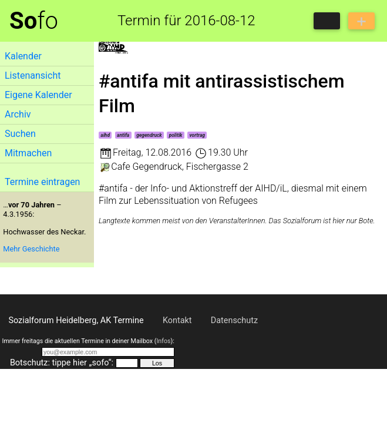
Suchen (20, 133)
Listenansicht (32, 75)
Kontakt (177, 320)
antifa (123, 135)
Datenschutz (234, 320)
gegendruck (148, 135)
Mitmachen (28, 153)
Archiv (18, 114)
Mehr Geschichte (31, 248)
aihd (105, 135)
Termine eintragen (42, 181)
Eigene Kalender (38, 94)
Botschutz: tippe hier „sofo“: (61, 363)
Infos (163, 341)
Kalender (23, 56)
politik (176, 135)
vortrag (197, 135)
